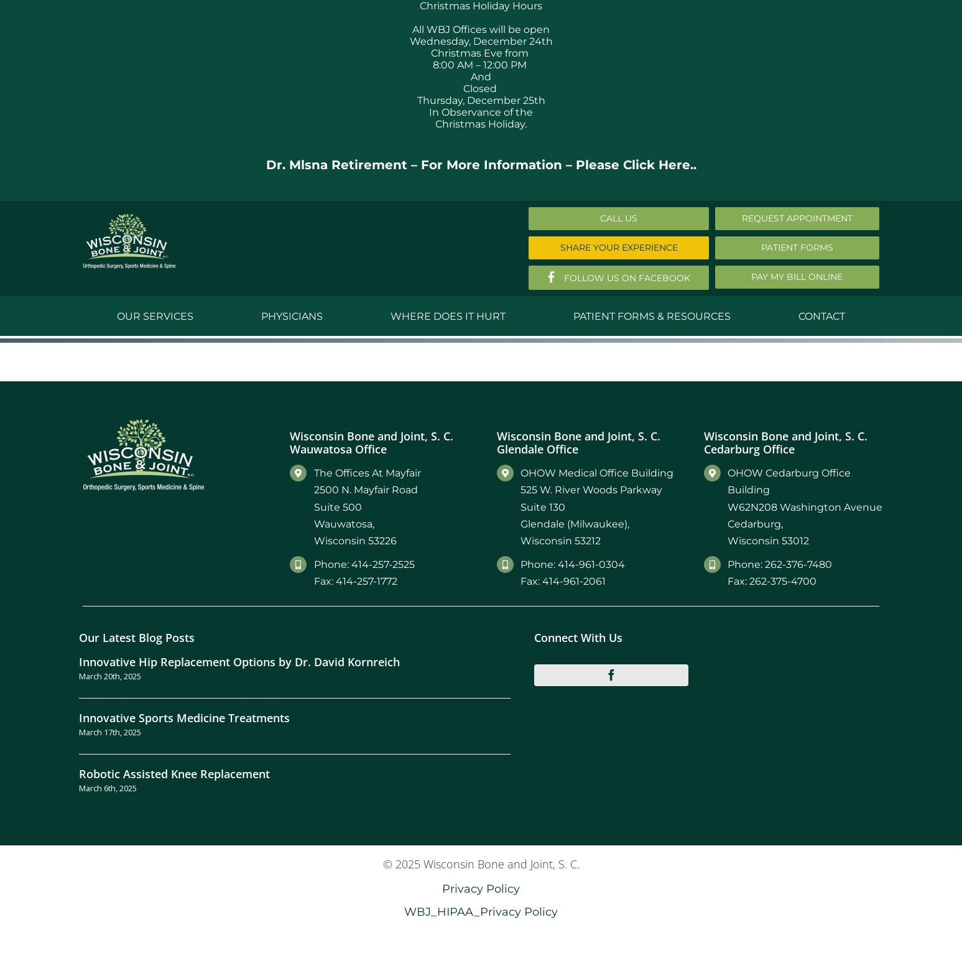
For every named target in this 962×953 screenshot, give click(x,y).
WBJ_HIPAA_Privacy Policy (481, 911)
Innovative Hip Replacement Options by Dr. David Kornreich (239, 661)
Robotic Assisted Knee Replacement (174, 773)
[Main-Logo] (129, 218)
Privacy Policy (481, 888)
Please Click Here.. (636, 164)
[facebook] (611, 675)
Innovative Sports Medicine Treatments (184, 717)
